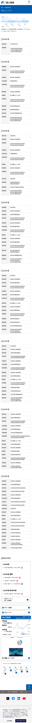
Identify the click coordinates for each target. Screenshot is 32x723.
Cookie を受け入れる (20, 720)
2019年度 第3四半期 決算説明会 (18, 487)
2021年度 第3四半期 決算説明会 (18, 356)
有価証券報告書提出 (14, 109)
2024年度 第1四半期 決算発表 (17, 173)
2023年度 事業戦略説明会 (16, 255)
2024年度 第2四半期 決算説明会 (17, 158)
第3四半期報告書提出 (15, 282)
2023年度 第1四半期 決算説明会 (17, 245)
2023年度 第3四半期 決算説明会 (17, 218)
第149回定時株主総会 (15, 106)
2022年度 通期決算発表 (15, 261)
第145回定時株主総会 (16, 391)
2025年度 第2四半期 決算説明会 (17, 85)
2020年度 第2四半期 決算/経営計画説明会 (20, 436)
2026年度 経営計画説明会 (16, 48)
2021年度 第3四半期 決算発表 (17, 357)
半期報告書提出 (13, 80)
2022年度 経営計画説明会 (16, 329)
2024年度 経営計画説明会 (16, 190)
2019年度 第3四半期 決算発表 (17, 491)
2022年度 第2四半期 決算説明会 (17, 298)
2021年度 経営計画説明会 (17, 397)
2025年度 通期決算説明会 (16, 50)
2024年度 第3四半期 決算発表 (17, 145)
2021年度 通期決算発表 (15, 332)
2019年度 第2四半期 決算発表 (17, 505)
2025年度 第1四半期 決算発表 (17, 101)
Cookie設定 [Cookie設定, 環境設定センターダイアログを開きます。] (9, 720)
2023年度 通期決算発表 (15, 193)
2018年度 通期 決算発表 (16, 547)
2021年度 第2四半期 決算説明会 (18, 367)
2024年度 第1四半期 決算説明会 (17, 172)
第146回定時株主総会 (15, 322)
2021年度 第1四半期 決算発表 (17, 384)
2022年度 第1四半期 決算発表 (17, 315)
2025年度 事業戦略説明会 (16, 113)
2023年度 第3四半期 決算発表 (17, 219)
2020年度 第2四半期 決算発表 (17, 437)
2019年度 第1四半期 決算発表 (17, 525)
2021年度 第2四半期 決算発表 (17, 369)
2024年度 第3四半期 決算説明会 (17, 143)
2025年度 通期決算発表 (16, 51)
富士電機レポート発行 (15, 95)
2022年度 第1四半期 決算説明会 (17, 313)
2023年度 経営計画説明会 (16, 258)
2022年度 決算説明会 (15, 260)
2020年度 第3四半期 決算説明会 (18, 421)
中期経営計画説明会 (15, 536)
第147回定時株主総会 (15, 250)
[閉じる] (29, 708)
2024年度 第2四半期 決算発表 (17, 159)
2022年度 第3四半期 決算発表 (17, 287)
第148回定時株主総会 (15, 182)
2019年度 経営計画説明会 (17, 544)
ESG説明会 (12, 207)
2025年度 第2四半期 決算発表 (17, 86)
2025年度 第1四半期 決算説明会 (17, 99)
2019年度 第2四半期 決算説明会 (18, 501)
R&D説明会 (12, 178)
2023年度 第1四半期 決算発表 (17, 247)
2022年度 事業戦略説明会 (16, 325)
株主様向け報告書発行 (15, 66)
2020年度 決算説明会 (15, 399)
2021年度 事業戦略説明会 (17, 394)
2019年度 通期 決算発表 (16, 467)
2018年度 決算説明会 (15, 543)
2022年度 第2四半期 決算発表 (17, 299)
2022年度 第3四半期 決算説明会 (17, 286)
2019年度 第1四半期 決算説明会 (18, 522)
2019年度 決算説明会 (15, 466)
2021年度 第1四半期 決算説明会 (18, 382)
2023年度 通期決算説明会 (16, 192)
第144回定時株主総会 (16, 454)
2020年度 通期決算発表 (16, 400)
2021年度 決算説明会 (15, 330)
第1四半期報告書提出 (15, 242)
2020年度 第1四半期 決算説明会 (18, 458)
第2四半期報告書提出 (15, 294)
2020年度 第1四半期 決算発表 (17, 459)
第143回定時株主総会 (16, 532)
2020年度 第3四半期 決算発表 (17, 422)
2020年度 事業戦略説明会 (17, 432)
